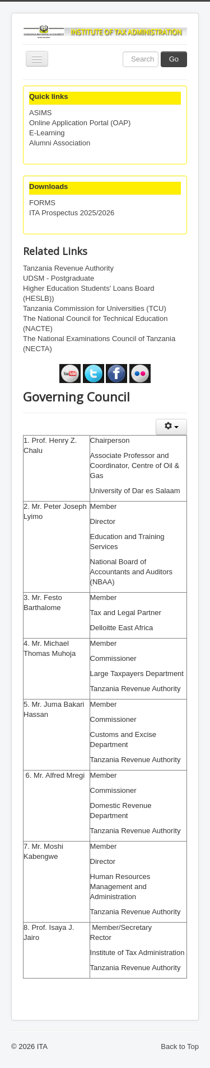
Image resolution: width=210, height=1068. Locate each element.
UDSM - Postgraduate (58, 278)
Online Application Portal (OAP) (79, 123)
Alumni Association (59, 143)
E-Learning (47, 133)
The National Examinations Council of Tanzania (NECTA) (99, 343)
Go (174, 59)
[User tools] (171, 427)
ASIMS (40, 112)
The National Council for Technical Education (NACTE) (95, 323)
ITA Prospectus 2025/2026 (71, 213)
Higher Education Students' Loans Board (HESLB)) (88, 293)
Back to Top (180, 1046)
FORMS (42, 203)
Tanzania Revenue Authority (68, 268)
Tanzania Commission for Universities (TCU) (94, 308)
